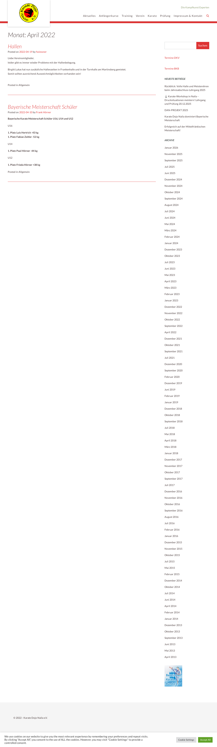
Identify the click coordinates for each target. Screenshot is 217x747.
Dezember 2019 (173, 383)
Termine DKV (172, 57)
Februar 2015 (172, 574)
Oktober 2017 (172, 472)
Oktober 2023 (172, 255)
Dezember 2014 (173, 580)
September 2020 (174, 370)
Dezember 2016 (173, 491)
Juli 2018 (170, 427)
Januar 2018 (171, 453)
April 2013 (170, 656)
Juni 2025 (170, 173)
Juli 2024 (170, 211)
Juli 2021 (170, 357)
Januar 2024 (171, 243)
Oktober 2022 (172, 319)
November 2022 (173, 313)
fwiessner (41, 51)
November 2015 (173, 548)
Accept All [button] (205, 739)
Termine (169, 68)
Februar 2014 (172, 612)
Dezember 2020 (173, 364)
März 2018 (170, 446)
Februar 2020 (172, 376)
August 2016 (171, 516)
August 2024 (171, 204)
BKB (176, 68)
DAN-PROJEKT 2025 (176, 110)
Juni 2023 (170, 268)
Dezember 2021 (173, 338)
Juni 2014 (170, 599)
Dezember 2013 (173, 625)
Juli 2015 (170, 561)
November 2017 (173, 465)
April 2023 (170, 281)
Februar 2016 (172, 529)
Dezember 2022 (173, 306)
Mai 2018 (170, 434)
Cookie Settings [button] (186, 739)
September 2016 (174, 510)
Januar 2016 (171, 535)
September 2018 (174, 421)
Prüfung (165, 16)
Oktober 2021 (172, 344)
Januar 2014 (171, 618)
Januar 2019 (171, 402)
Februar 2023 (172, 294)
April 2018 (170, 440)
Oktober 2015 (172, 555)
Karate (152, 16)
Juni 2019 (170, 389)
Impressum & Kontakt (188, 16)
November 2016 (173, 497)
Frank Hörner (43, 112)
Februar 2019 (172, 395)
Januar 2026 (171, 147)
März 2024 (170, 230)
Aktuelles (89, 16)
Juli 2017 (170, 485)
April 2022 (170, 332)
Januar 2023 (171, 300)
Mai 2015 (170, 567)
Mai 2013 (170, 650)
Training (127, 16)
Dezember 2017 (173, 459)
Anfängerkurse (109, 16)
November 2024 (173, 185)
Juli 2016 (170, 523)
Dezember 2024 (173, 179)
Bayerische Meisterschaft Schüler (42, 106)
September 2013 (174, 637)
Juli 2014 (170, 593)
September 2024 (174, 198)
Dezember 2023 (173, 249)
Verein (140, 16)
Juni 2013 (170, 644)
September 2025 (174, 160)
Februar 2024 (172, 236)
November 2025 (173, 153)
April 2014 (170, 605)
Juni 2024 (170, 217)
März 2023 (170, 287)
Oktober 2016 (172, 504)
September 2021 (174, 351)
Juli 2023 (170, 262)
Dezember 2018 (173, 408)
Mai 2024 (170, 223)
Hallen (15, 46)
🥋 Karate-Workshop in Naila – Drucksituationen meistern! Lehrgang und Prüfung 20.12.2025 (185, 100)
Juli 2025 (170, 166)
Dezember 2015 (173, 542)
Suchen (202, 45)
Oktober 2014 (172, 586)
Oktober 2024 (172, 192)
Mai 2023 (170, 274)
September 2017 (174, 478)
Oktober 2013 (172, 631)
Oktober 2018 (172, 414)
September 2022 (174, 325)
